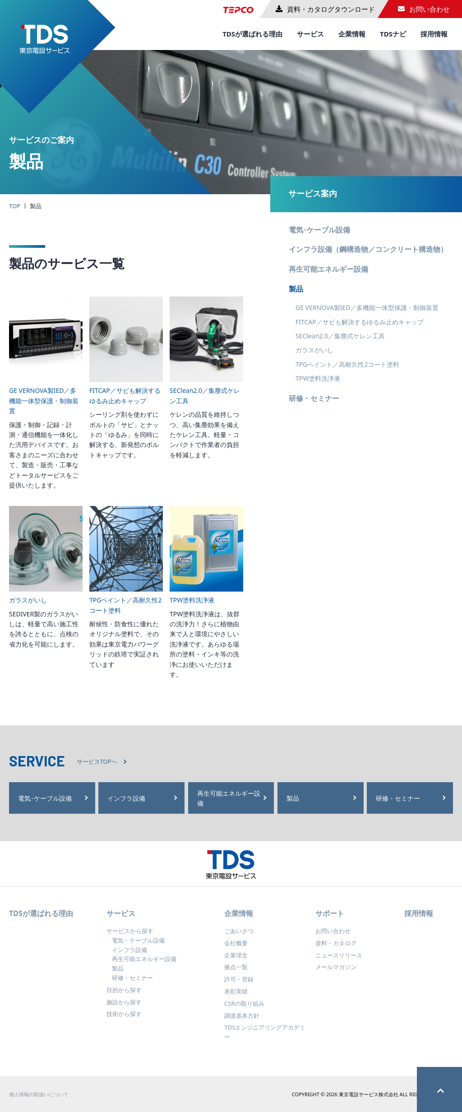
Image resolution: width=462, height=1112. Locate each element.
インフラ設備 (129, 956)
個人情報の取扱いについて (39, 1101)
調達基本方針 (241, 1022)
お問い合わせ (333, 938)
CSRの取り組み (244, 1010)
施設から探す (124, 1008)
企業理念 (236, 961)
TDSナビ (393, 33)
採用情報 (434, 33)
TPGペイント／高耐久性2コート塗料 (347, 364)
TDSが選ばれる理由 (252, 33)
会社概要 (236, 950)
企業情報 (351, 33)
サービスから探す (129, 938)
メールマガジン (335, 974)
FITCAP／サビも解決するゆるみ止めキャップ (360, 322)
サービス (310, 33)
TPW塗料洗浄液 (318, 378)
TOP (14, 206)
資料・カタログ (335, 950)
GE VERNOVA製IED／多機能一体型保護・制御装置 (367, 307)
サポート (329, 920)
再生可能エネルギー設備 (328, 269)
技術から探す (124, 1020)
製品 (296, 289)
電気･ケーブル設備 (319, 230)
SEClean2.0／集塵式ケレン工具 (340, 336)
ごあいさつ (239, 938)
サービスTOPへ (97, 761)
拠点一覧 (236, 974)
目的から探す (124, 997)
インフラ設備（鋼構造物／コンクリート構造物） (368, 249)
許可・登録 (239, 986)
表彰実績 (236, 998)
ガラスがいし (314, 350)
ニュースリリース (338, 961)
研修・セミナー (314, 398)
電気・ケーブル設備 (138, 947)
